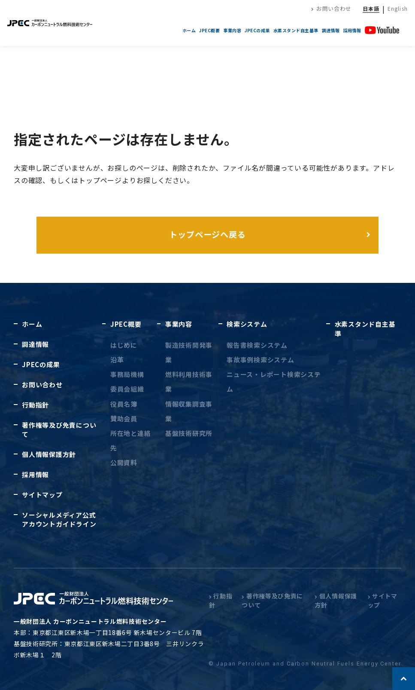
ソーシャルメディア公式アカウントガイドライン (59, 519)
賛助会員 (123, 418)
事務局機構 (127, 374)
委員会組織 (127, 388)
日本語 (371, 8)
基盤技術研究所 (188, 433)
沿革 (117, 359)
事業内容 (232, 30)
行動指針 (35, 404)
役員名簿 (123, 403)
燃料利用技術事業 (188, 381)
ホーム (189, 30)
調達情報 (331, 30)
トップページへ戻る (207, 234)
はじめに (123, 345)
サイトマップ (42, 494)
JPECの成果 (257, 30)
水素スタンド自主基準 (295, 30)
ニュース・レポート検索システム (274, 381)
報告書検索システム (257, 345)
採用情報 (352, 30)
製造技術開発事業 (188, 352)
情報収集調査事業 (188, 411)
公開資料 (123, 462)
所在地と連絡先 (130, 440)
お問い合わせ (331, 8)
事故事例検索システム (260, 359)
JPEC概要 (209, 30)
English (398, 8)
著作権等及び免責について (59, 429)
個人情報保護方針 (49, 454)
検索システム (247, 323)
